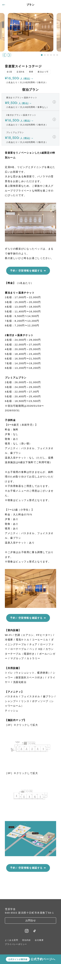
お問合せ (30, 920)
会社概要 (39, 940)
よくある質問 (11, 940)
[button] (41, 55)
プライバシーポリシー (16, 944)
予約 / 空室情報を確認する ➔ (28, 270)
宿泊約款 (26, 940)
